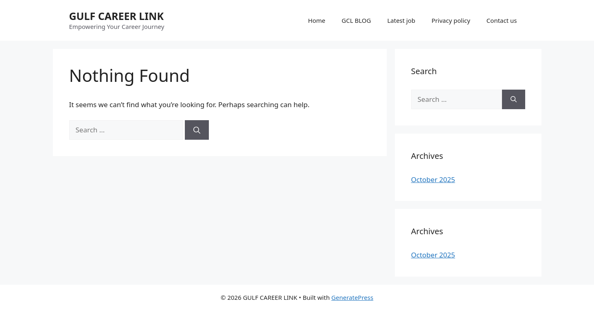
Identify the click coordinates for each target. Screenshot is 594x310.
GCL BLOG (356, 20)
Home (316, 20)
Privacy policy (451, 20)
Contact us (502, 20)
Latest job (401, 20)
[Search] (197, 130)
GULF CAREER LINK (116, 16)
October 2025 (433, 179)
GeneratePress (352, 297)
